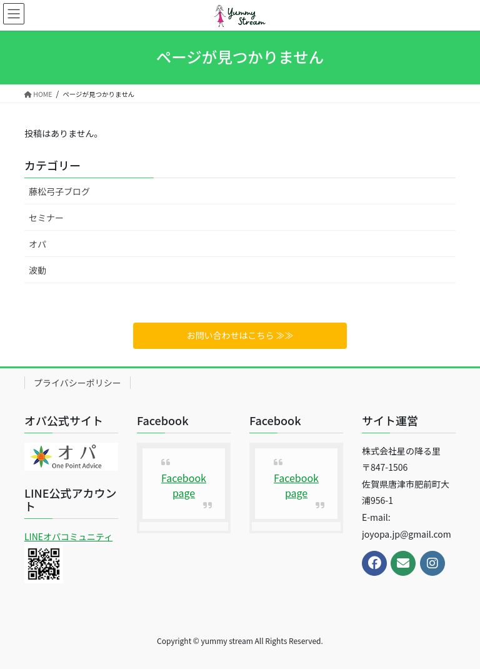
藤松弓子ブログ (59, 191)
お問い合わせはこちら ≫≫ (239, 335)
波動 (37, 270)
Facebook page (183, 485)
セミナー (46, 217)
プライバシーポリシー (77, 382)
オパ (37, 244)
